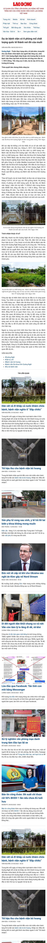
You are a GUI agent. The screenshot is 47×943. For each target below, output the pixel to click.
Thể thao (36, 28)
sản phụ (8, 535)
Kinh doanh (31, 19)
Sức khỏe (27, 28)
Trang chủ (6, 19)
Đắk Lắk (4, 531)
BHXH (16, 811)
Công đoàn (33, 23)
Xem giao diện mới (30, 32)
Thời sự (15, 23)
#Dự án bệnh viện (11, 367)
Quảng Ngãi (6, 51)
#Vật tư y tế (9, 360)
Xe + (19, 32)
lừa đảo (12, 697)
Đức (20, 584)
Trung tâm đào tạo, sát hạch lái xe (30, 754)
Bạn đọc (24, 23)
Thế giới (6, 28)
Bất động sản (16, 28)
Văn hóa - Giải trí (9, 32)
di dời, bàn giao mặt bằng (18, 634)
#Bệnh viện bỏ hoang (12, 362)
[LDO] (23, 390)
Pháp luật (6, 23)
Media (15, 19)
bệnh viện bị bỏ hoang (23, 478)
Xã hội (22, 19)
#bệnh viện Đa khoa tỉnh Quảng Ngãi (18, 364)
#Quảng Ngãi (9, 357)
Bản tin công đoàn (8, 809)
